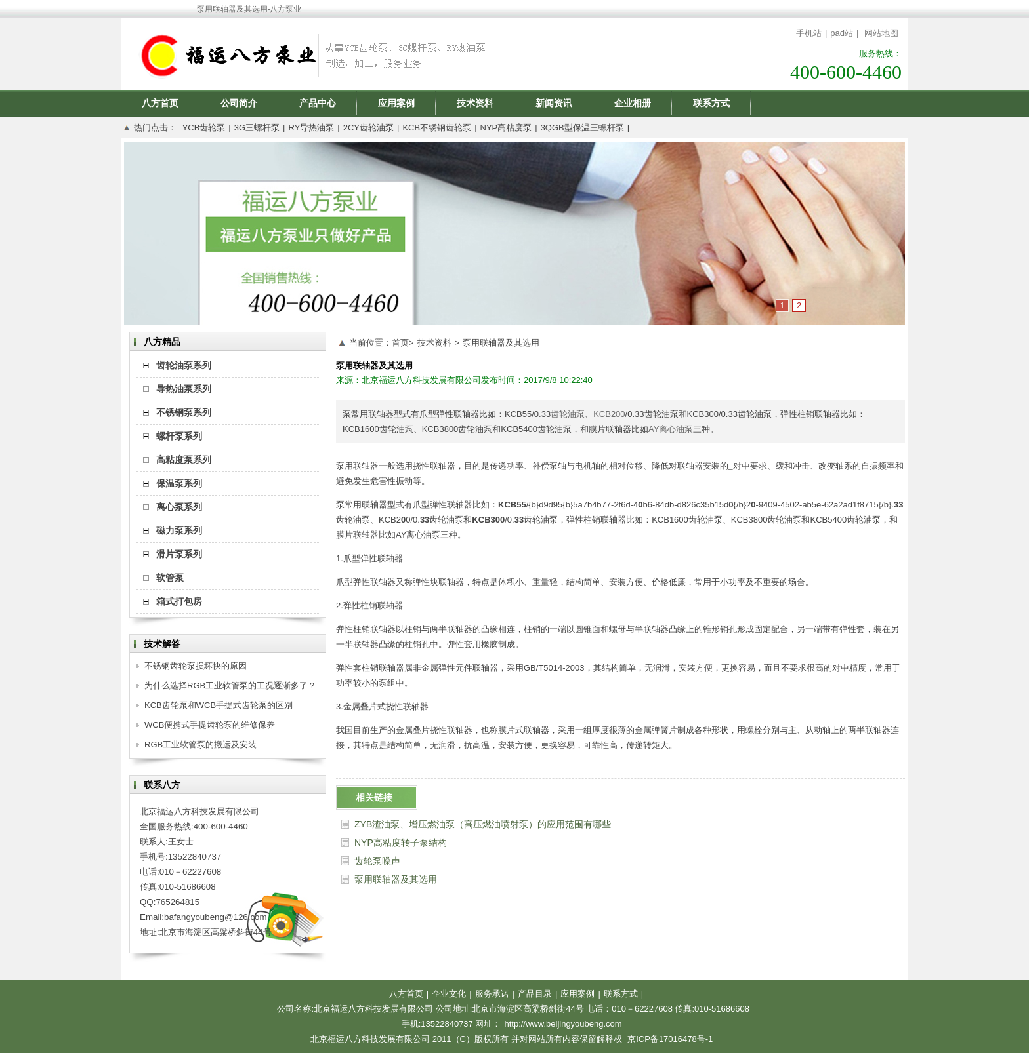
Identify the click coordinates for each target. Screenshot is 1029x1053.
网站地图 (881, 33)
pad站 (841, 33)
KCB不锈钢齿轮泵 (436, 127)
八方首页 (160, 103)
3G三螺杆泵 (257, 127)
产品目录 (535, 994)
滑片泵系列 (179, 554)
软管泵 (170, 577)
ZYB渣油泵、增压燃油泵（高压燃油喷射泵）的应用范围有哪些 (482, 824)
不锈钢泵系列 (183, 412)
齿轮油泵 (568, 414)
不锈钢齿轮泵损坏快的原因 (195, 666)
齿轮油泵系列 (183, 365)
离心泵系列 (179, 507)
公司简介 (238, 103)
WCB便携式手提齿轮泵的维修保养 (209, 725)
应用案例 (396, 103)
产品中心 (317, 103)
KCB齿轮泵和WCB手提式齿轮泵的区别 (218, 705)
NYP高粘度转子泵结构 (400, 842)
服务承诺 (492, 994)
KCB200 (609, 414)
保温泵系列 (179, 483)
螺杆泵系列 (179, 436)
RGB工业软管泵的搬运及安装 (200, 744)
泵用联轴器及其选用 (501, 343)
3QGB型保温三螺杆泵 (582, 127)
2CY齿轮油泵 (368, 127)
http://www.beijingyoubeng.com (562, 1024)
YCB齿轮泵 (204, 127)
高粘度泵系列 (183, 459)
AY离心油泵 (670, 429)
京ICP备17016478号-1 (670, 1039)
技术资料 (475, 103)
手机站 (809, 33)
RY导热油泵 (311, 127)
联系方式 (711, 103)
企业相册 (632, 103)
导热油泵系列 (183, 389)
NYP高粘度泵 (506, 127)
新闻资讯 (554, 103)
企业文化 (449, 994)
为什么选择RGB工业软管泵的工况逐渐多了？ (230, 685)
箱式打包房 (179, 601)
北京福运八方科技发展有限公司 (421, 380)
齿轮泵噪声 (377, 861)
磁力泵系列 (179, 530)
